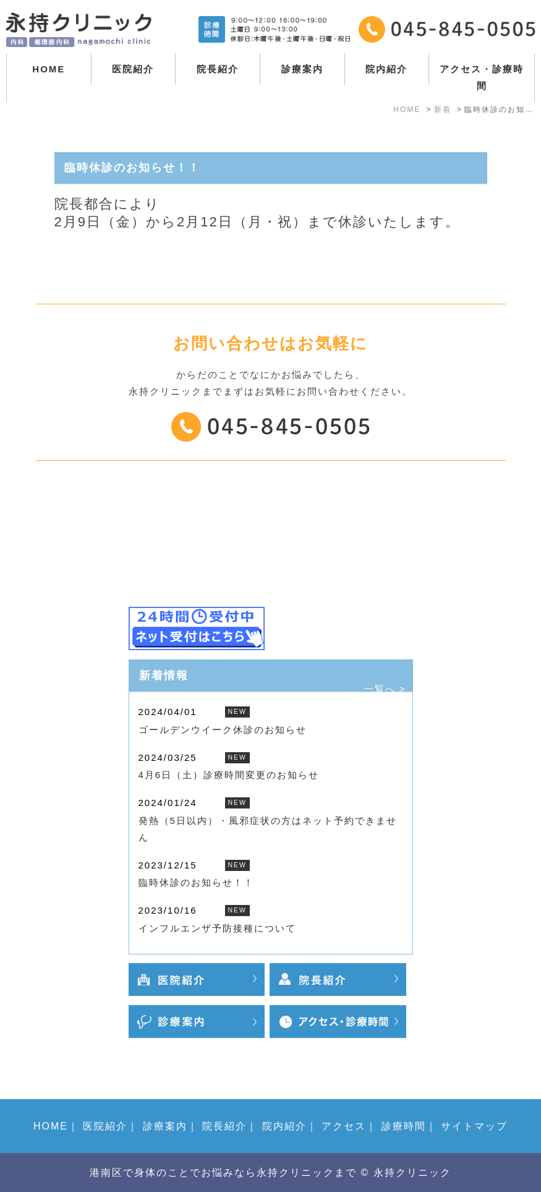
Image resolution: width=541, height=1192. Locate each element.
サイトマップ (474, 1126)
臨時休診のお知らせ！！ (196, 882)
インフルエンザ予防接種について (217, 928)
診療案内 (302, 69)
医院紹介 (133, 69)
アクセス (344, 1126)
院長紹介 (218, 69)
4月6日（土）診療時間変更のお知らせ (229, 775)
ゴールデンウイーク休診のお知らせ (222, 729)
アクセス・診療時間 (482, 77)
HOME (48, 69)
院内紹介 (386, 69)
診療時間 (403, 1126)
